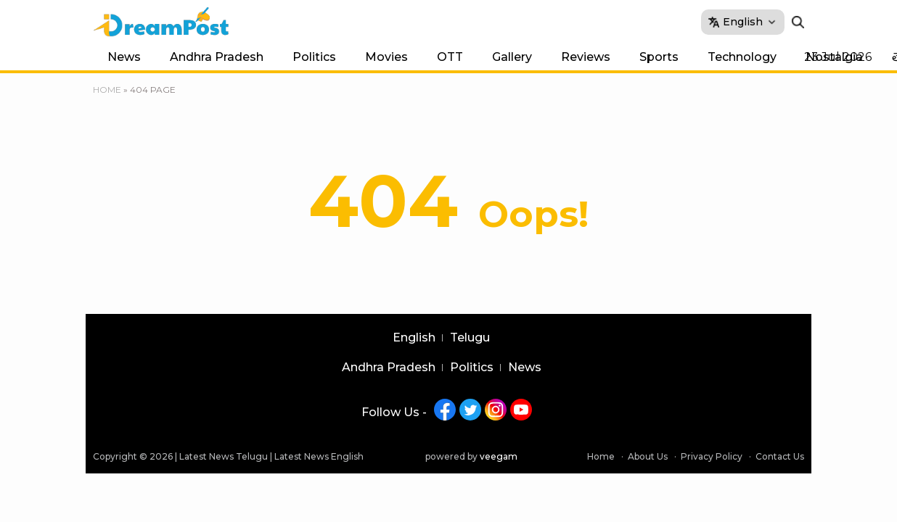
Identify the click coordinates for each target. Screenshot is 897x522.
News (124, 57)
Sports (659, 57)
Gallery (512, 57)
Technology (742, 57)
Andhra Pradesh (216, 57)
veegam (498, 456)
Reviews (585, 57)
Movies (386, 57)
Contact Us (779, 456)
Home (107, 89)
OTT (450, 57)
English (414, 338)
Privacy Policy (711, 456)
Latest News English (319, 456)
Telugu (470, 338)
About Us (648, 456)
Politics (314, 57)
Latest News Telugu (223, 456)
